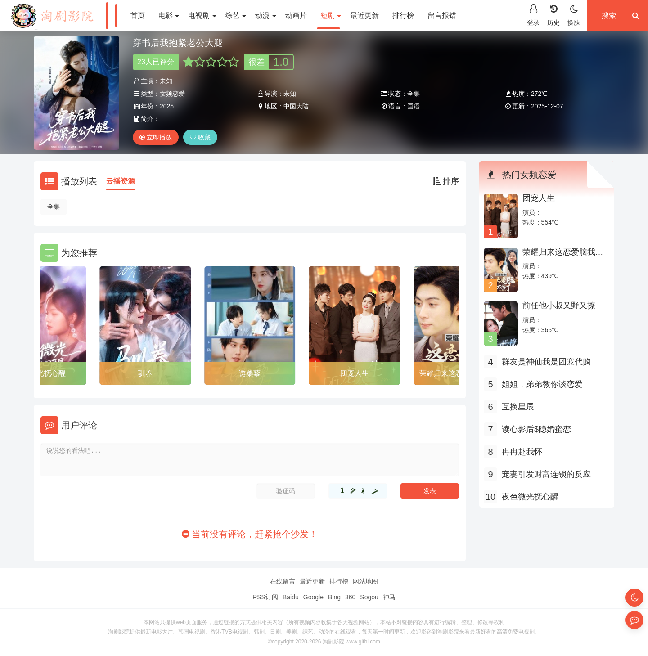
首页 (137, 15)
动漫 (265, 15)
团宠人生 (354, 373)
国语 (413, 106)
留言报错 (442, 15)
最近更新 (364, 15)
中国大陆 (296, 106)
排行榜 (403, 15)
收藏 (200, 137)
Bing (334, 597)
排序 (445, 181)
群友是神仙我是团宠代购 (546, 361)
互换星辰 (518, 406)
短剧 (330, 15)
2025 (167, 106)
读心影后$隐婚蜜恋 (536, 429)
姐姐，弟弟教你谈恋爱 (542, 384)
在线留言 (282, 581)
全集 (53, 206)
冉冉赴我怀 (522, 451)
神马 (389, 597)
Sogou (369, 597)
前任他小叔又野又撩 (558, 305)
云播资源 (120, 181)
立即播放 (156, 137)
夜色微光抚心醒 (530, 496)
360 (350, 597)
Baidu (291, 597)
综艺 (235, 15)
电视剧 (202, 15)
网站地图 (365, 581)
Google (313, 597)
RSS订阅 (265, 597)
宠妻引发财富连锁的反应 (546, 474)
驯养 (145, 373)
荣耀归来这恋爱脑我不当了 (562, 256)
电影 (168, 15)
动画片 (296, 15)
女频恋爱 (172, 93)
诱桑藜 (250, 373)
